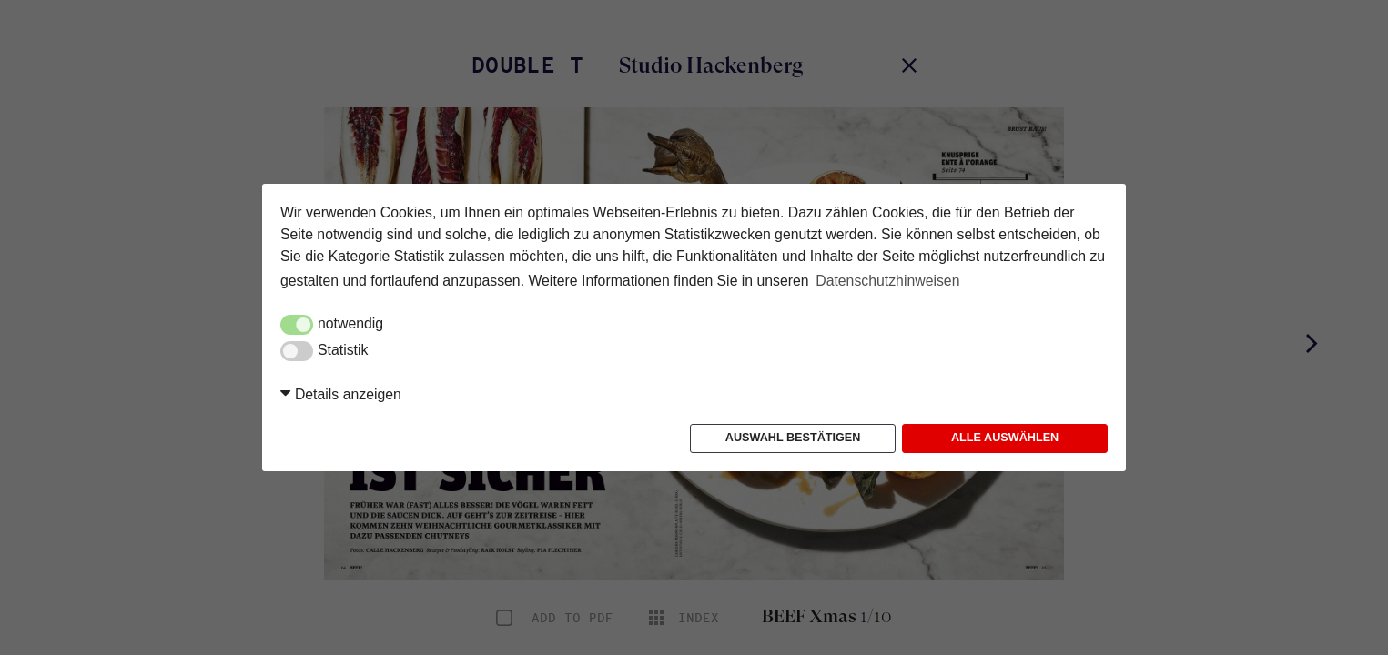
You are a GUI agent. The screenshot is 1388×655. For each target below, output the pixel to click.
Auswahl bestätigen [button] (793, 437)
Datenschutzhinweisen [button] (887, 280)
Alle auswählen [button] (1005, 437)
